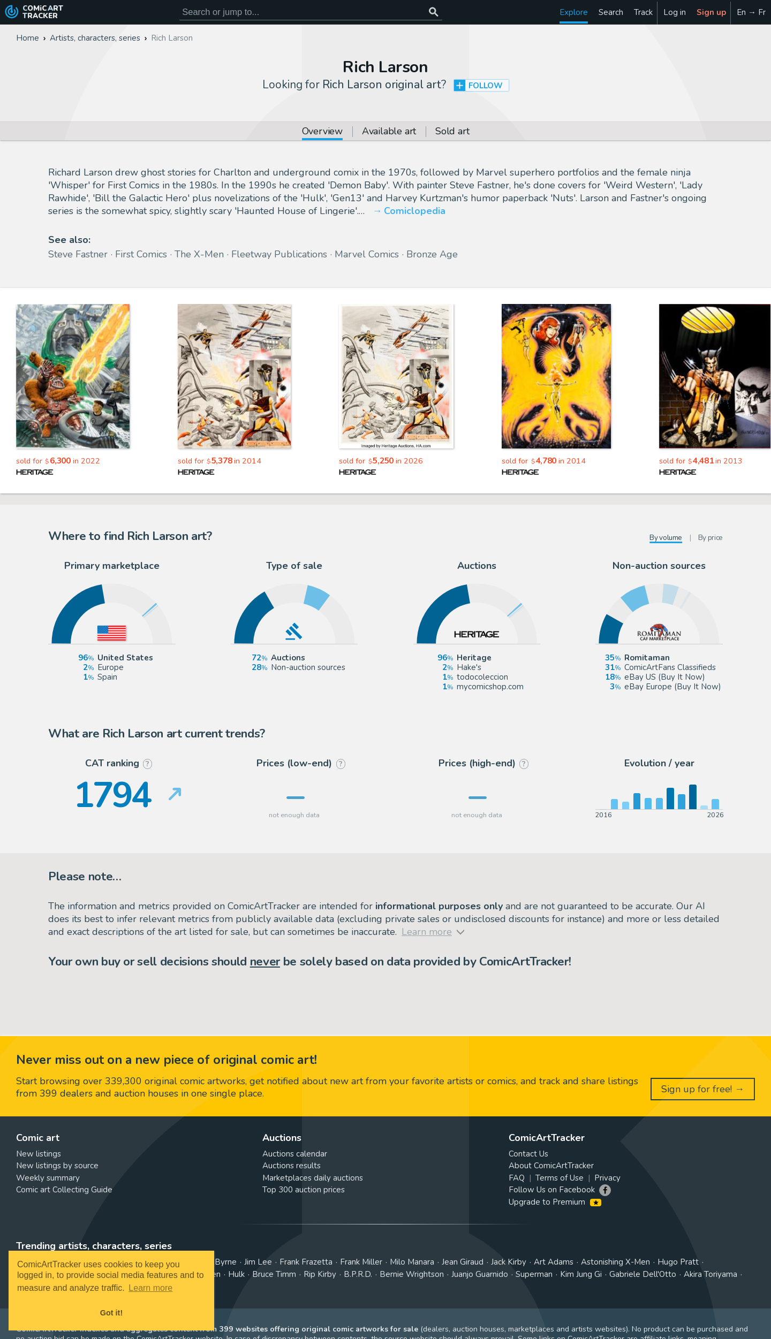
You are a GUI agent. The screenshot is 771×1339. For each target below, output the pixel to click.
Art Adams (553, 1262)
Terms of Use (559, 1178)
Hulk (236, 1274)
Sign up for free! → (702, 1089)
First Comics (141, 254)
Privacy (607, 1178)
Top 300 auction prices (303, 1189)
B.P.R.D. (358, 1274)
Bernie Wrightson (412, 1274)
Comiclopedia (414, 210)
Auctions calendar (294, 1153)
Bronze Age (432, 254)
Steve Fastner (78, 254)
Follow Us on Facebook (552, 1189)
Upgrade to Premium (555, 1202)
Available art (389, 132)
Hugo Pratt (678, 1262)
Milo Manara (412, 1262)
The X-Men (199, 254)
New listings (38, 1153)
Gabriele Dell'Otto (642, 1274)
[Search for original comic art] (311, 12)
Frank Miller (361, 1262)
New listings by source (57, 1165)
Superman (534, 1274)
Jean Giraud (462, 1262)
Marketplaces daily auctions (312, 1178)
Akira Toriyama (710, 1274)
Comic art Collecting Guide (64, 1189)
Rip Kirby (320, 1274)
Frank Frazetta (305, 1262)
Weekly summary (48, 1178)
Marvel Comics (367, 254)
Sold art (452, 132)
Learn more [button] (150, 1287)
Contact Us (528, 1153)
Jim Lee (258, 1262)
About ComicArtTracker (551, 1165)
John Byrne (216, 1262)
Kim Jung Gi (581, 1274)
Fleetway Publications (279, 254)
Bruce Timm (274, 1274)
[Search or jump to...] (433, 12)
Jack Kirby (508, 1262)
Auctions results (291, 1165)
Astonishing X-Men (615, 1262)
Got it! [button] (111, 1312)
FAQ (517, 1178)
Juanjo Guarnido (479, 1274)
